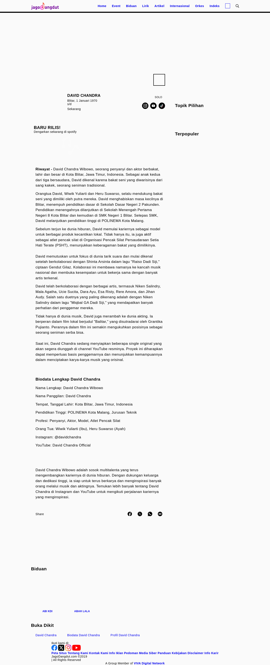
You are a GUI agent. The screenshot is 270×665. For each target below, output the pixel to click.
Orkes (199, 6)
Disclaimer (195, 653)
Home (102, 6)
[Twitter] (61, 649)
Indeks (215, 6)
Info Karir (212, 653)
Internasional (180, 6)
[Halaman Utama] (46, 6)
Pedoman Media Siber (140, 653)
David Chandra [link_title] (46, 635)
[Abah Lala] (82, 595)
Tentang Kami (78, 653)
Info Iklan (116, 653)
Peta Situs (59, 653)
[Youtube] (153, 106)
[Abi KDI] (47, 595)
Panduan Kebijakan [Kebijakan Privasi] (172, 653)
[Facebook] (54, 649)
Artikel (159, 6)
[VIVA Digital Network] (149, 663)
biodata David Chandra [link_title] (83, 635)
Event (116, 6)
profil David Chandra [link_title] (125, 635)
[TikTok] (161, 106)
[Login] (227, 6)
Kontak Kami (98, 653)
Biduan (131, 6)
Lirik (145, 6)
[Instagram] (145, 106)
